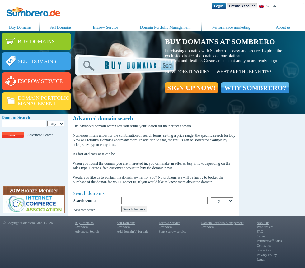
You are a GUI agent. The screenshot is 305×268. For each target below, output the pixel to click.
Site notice (264, 250)
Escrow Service (105, 27)
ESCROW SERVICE (40, 81)
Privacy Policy (267, 255)
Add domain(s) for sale (132, 231)
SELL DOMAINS (37, 61)
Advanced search (84, 209)
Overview (81, 227)
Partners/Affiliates (269, 241)
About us (283, 27)
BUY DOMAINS (36, 41)
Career (261, 236)
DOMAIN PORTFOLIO (44, 98)
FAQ (260, 231)
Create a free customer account (112, 168)
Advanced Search (40, 135)
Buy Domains (20, 27)
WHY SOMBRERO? (255, 88)
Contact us (128, 182)
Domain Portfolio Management (165, 27)
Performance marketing (231, 27)
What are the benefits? (243, 72)
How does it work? (187, 72)
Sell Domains (60, 27)
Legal (261, 259)
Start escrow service (172, 231)
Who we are (265, 227)
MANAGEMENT (37, 104)
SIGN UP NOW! (191, 88)
